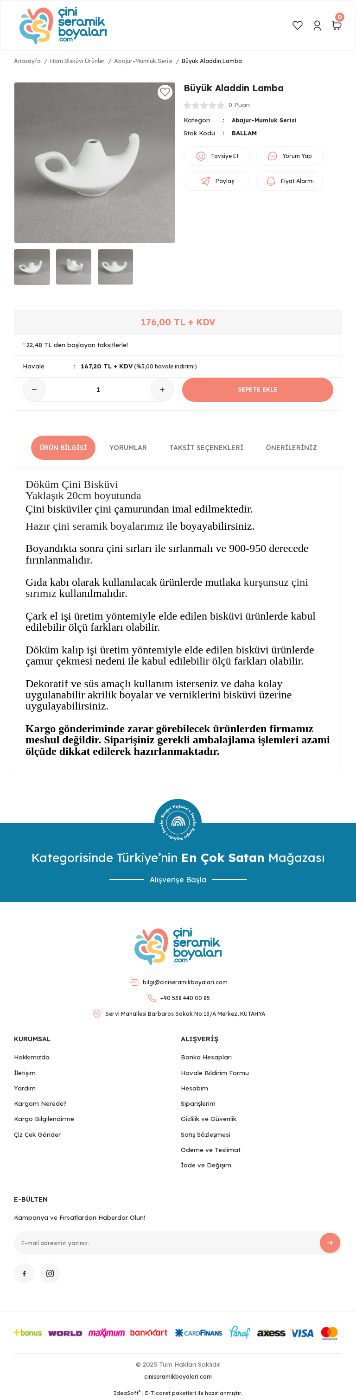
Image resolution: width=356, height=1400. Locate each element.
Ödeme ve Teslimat (211, 1149)
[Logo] (63, 25)
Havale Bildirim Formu (215, 1073)
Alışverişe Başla (178, 879)
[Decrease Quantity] (34, 390)
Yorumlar (128, 447)
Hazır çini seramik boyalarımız (94, 526)
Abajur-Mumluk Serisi (267, 120)
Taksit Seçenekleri (206, 447)
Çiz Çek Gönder (37, 1134)
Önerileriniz (291, 447)
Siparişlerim (198, 1103)
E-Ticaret (158, 1393)
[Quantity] (98, 390)
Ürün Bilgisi (63, 447)
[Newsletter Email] (178, 1243)
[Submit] (330, 1243)
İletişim (25, 1073)
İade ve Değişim (206, 1165)
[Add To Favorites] (165, 92)
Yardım (25, 1088)
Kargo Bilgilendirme (44, 1118)
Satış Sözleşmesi (205, 1134)
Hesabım (194, 1088)
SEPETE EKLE (258, 390)
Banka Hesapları (206, 1057)
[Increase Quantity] (162, 390)
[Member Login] (317, 25)
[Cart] (336, 25)
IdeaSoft (127, 1392)
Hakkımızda (32, 1057)
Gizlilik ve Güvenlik (208, 1118)
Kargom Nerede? (40, 1103)
